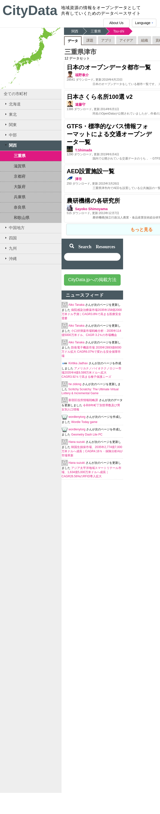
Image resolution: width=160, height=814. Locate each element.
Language (144, 24)
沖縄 (10, 258)
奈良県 (20, 207)
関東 (10, 124)
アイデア (126, 40)
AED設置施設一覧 (90, 171)
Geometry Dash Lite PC (86, 434)
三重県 (20, 156)
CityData (29, 10)
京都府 (20, 176)
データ (73, 41)
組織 (144, 40)
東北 (10, 114)
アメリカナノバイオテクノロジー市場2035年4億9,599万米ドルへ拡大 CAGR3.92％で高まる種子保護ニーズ (91, 372)
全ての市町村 (15, 94)
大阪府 (20, 187)
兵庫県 (20, 197)
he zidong (75, 384)
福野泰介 (82, 75)
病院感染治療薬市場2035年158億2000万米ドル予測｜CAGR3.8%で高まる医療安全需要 (92, 314)
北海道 (12, 104)
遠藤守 (80, 104)
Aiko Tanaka (76, 304)
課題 (89, 40)
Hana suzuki (76, 442)
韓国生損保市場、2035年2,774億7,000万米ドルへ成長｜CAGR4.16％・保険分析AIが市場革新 (92, 451)
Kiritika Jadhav (78, 363)
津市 (78, 179)
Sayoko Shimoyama (91, 209)
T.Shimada (83, 150)
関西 (10, 145)
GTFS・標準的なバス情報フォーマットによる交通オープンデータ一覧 (109, 134)
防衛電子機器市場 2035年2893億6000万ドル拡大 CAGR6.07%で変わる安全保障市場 (91, 352)
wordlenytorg (77, 417)
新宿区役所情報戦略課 (83, 400)
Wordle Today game (84, 422)
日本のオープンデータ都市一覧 (109, 67)
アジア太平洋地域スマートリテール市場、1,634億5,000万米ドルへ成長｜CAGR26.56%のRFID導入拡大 (91, 472)
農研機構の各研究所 (93, 200)
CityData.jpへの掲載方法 (92, 279)
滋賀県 (20, 166)
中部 (10, 135)
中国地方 (14, 227)
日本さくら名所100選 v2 (100, 96)
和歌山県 (22, 218)
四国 (10, 238)
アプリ (106, 40)
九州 (10, 248)
